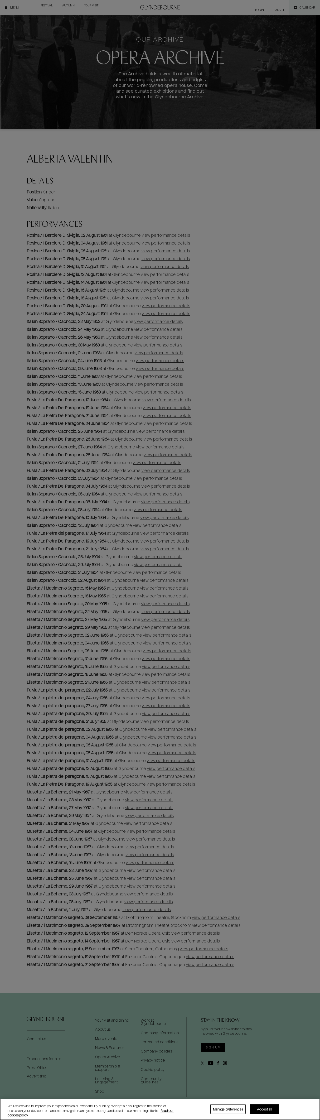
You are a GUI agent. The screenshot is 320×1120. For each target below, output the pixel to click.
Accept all (264, 1109)
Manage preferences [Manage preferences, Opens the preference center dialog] (228, 1109)
